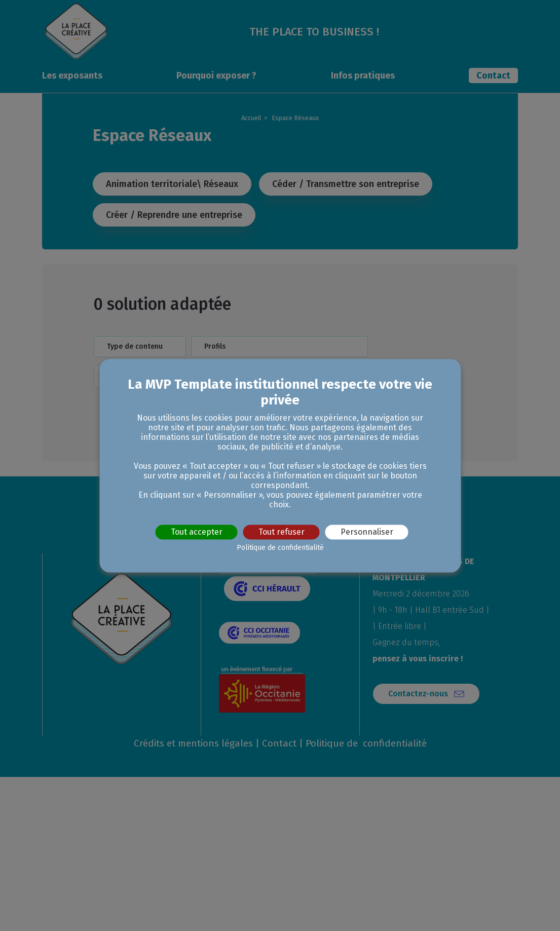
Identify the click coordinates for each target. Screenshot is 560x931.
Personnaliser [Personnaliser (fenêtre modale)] (367, 532)
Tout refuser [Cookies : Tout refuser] (281, 532)
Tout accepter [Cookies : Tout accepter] (196, 532)
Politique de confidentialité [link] (280, 547)
